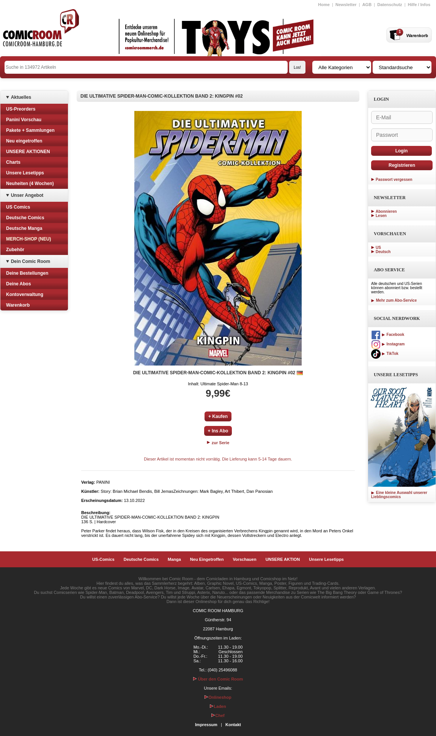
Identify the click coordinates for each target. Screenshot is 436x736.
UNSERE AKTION (283, 559)
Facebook (387, 334)
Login (401, 151)
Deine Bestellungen (27, 273)
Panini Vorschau (23, 119)
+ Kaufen (218, 416)
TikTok (384, 353)
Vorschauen (244, 559)
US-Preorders (20, 109)
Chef (217, 715)
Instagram (388, 344)
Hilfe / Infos (419, 4)
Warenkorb (18, 305)
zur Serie (218, 442)
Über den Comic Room (218, 679)
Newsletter (346, 4)
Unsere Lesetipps (25, 173)
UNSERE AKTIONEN (28, 151)
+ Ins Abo (218, 431)
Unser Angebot (27, 195)
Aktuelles (21, 97)
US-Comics (103, 559)
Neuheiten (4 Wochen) (30, 183)
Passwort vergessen (394, 179)
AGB (366, 4)
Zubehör (15, 249)
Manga (174, 559)
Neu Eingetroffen (207, 559)
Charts (13, 162)
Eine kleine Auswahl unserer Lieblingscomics (399, 495)
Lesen (381, 216)
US (378, 247)
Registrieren (402, 165)
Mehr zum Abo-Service (394, 300)
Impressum (206, 724)
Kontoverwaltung (24, 294)
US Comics (18, 207)
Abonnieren (386, 211)
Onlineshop (218, 697)
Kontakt (233, 724)
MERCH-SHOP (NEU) (28, 239)
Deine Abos (18, 283)
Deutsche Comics (25, 217)
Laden (218, 706)
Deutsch (383, 252)
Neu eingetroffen (24, 141)
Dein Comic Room (30, 261)
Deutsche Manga (24, 228)
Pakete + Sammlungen (30, 130)
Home (324, 4)
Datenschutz (389, 4)
